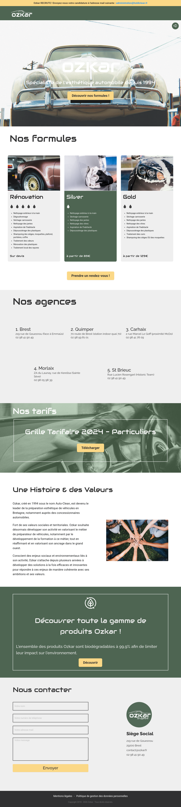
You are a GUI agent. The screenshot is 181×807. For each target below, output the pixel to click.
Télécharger (90, 448)
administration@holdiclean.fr (131, 3)
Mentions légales (62, 796)
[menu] (104, 13)
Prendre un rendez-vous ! (90, 276)
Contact (155, 14)
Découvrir (90, 663)
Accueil (63, 14)
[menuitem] (63, 14)
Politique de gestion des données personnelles (102, 796)
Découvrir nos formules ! (90, 96)
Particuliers (112, 14)
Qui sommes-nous (86, 14)
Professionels (135, 14)
